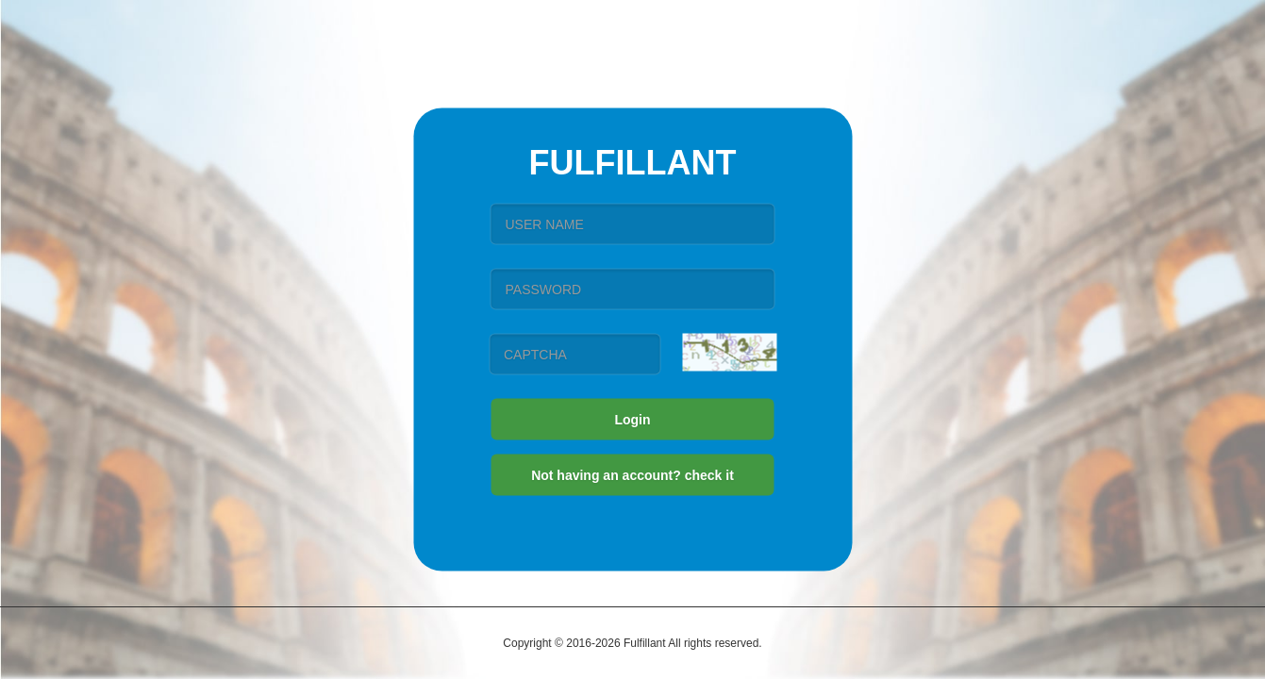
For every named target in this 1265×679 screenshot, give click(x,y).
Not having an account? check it (632, 475)
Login (632, 419)
